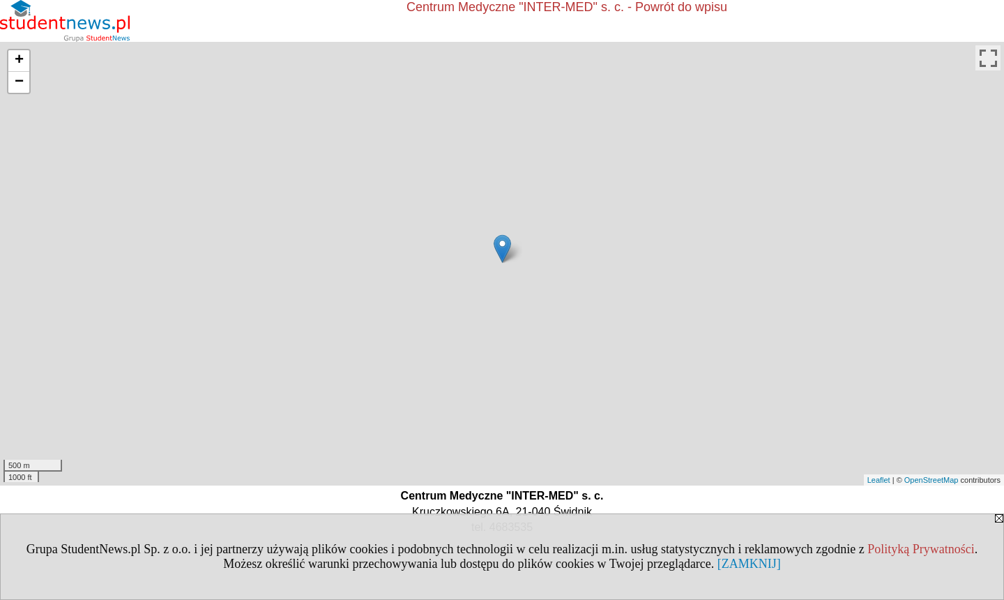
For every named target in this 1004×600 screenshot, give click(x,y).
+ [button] (19, 60)
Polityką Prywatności (921, 549)
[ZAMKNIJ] (749, 564)
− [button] (19, 82)
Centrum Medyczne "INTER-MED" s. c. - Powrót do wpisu (566, 7)
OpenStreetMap (931, 480)
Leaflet (878, 480)
